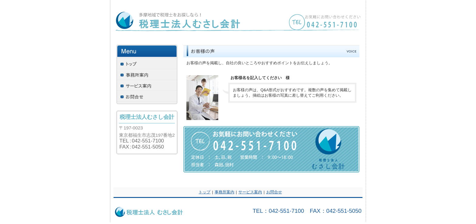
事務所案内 (224, 192)
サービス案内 (250, 192)
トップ (204, 192)
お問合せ (274, 192)
